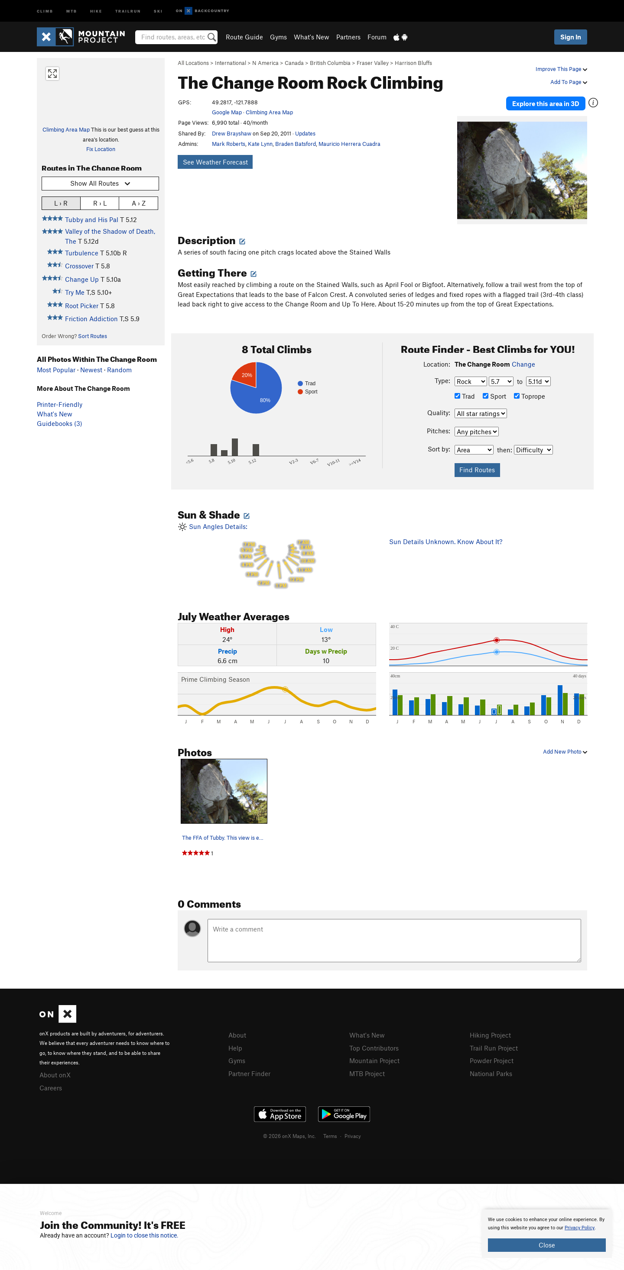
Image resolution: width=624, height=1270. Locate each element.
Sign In (570, 37)
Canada (294, 62)
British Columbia (330, 62)
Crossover (79, 266)
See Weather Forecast (215, 162)
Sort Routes (92, 335)
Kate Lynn (260, 143)
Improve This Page (561, 68)
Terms (330, 1134)
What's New (311, 37)
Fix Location (100, 148)
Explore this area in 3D (547, 103)
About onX (55, 1074)
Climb (45, 10)
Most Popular (56, 370)
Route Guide (244, 37)
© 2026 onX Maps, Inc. (289, 1134)
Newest (91, 370)
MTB (71, 10)
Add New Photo (565, 750)
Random (119, 370)
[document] (547, 1233)
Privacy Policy (580, 1228)
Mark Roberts (228, 143)
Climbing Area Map (66, 129)
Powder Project (492, 1060)
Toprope (529, 395)
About (237, 1034)
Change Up (82, 279)
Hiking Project (490, 1034)
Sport (494, 395)
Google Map (227, 112)
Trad (465, 395)
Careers (50, 1087)
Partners (348, 37)
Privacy (352, 1134)
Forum (377, 37)
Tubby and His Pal (91, 219)
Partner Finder (249, 1072)
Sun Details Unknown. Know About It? (445, 541)
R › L (100, 203)
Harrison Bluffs (413, 62)
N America (265, 62)
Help (235, 1047)
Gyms (278, 37)
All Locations (193, 62)
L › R (61, 203)
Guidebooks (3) (59, 423)
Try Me (74, 292)
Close (547, 1245)
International (230, 62)
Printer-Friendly (59, 404)
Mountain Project (374, 1060)
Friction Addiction (91, 318)
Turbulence (81, 253)
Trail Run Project (494, 1047)
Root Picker (81, 305)
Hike (96, 10)
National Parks (491, 1072)
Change (523, 363)
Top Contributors (374, 1047)
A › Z (139, 203)
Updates (305, 133)
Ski (158, 10)
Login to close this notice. (144, 1235)
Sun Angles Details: (277, 556)
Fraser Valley (373, 62)
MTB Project (367, 1072)
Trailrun (128, 10)
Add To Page (568, 81)
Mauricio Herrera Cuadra (349, 143)
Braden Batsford (295, 143)
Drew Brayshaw (231, 133)
